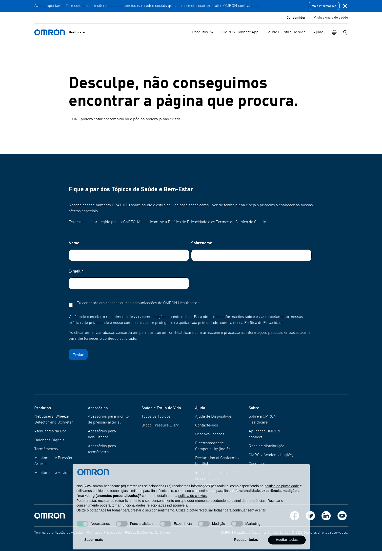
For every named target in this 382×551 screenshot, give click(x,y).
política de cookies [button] (192, 505)
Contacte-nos (206, 425)
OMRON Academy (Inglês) (271, 455)
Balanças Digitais (49, 440)
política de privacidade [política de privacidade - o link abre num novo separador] (281, 495)
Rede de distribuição (266, 446)
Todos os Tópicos (156, 417)
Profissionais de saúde (331, 17)
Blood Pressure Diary (160, 425)
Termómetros (46, 449)
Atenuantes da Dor (50, 431)
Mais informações (324, 6)
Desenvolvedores (209, 434)
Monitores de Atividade (54, 473)
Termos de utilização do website (58, 532)
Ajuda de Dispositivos (213, 417)
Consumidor (296, 17)
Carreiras (257, 464)
